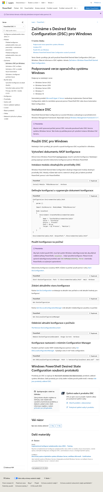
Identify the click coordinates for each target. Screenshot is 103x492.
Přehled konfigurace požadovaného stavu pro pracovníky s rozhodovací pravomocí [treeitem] (13, 46)
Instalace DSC (37, 47)
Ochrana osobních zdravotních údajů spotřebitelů (75, 483)
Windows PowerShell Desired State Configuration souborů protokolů (54, 52)
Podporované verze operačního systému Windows (48, 44)
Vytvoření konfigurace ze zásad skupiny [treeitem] (15, 84)
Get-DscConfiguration (44, 290)
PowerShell (40, 22)
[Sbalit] (22, 22)
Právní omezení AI (7, 483)
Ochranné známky (21, 486)
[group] (65, 360)
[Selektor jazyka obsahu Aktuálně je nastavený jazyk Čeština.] (6, 478)
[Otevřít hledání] (91, 3)
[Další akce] (97, 22)
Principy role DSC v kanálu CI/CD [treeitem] (14, 92)
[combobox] (13, 26)
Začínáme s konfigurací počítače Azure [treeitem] (13, 75)
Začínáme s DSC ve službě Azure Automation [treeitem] (14, 70)
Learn (33, 22)
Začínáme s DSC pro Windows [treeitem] (15, 63)
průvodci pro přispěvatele (43, 408)
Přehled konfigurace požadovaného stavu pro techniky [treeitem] (13, 55)
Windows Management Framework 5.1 (83, 118)
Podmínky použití (7, 486)
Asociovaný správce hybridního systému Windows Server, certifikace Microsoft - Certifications (61, 456)
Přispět (37, 483)
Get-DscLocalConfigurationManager (49, 308)
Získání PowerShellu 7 (92, 8)
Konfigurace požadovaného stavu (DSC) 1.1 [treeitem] (14, 35)
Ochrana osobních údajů (48, 483)
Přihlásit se (97, 3)
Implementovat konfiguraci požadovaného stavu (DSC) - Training (52, 446)
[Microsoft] (3, 2)
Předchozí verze (21, 483)
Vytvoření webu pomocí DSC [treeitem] (14, 88)
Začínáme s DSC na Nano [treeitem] (13, 66)
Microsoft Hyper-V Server (55, 98)
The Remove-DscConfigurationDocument (46, 328)
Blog (29, 483)
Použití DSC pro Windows (41, 50)
